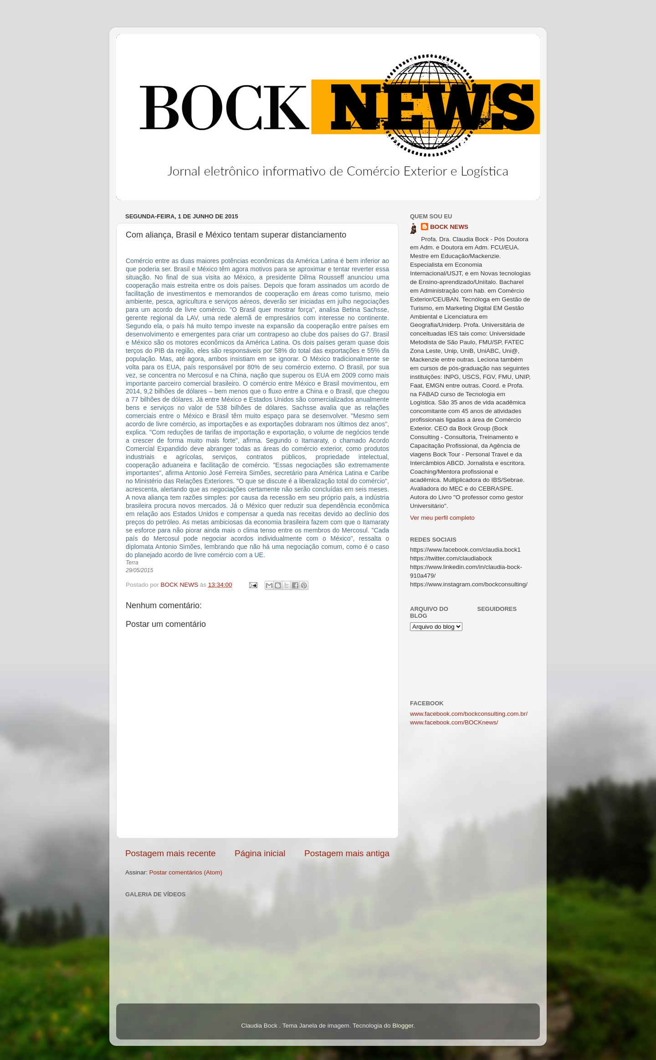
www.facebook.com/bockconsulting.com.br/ (469, 713)
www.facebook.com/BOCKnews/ (454, 722)
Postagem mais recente (170, 853)
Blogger (402, 1025)
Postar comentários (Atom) (186, 872)
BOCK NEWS (449, 226)
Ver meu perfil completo (442, 517)
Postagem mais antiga (347, 853)
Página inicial (260, 853)
